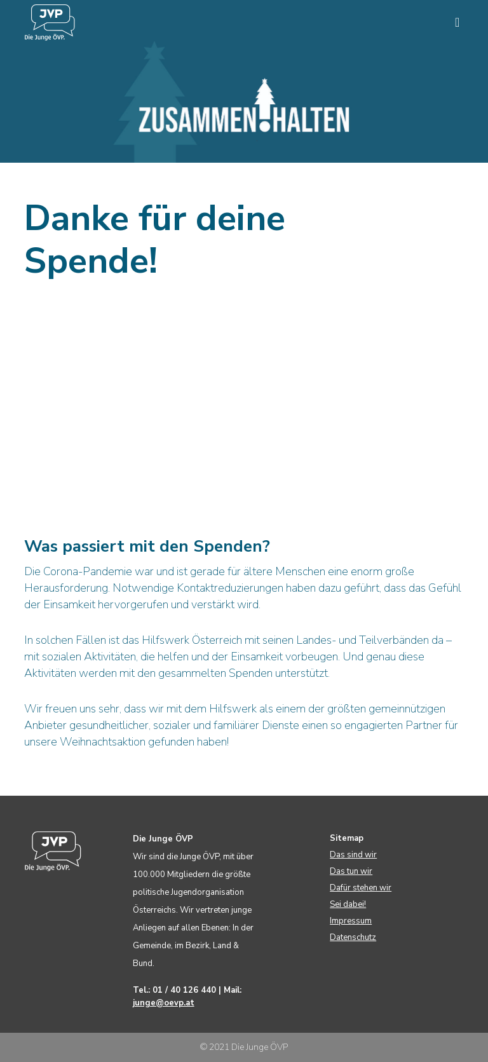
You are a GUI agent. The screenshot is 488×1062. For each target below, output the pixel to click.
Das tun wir (351, 871)
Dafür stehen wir (360, 888)
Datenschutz (353, 937)
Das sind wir (353, 855)
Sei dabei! (348, 904)
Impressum (351, 921)
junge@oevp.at (163, 1003)
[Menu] (452, 22)
